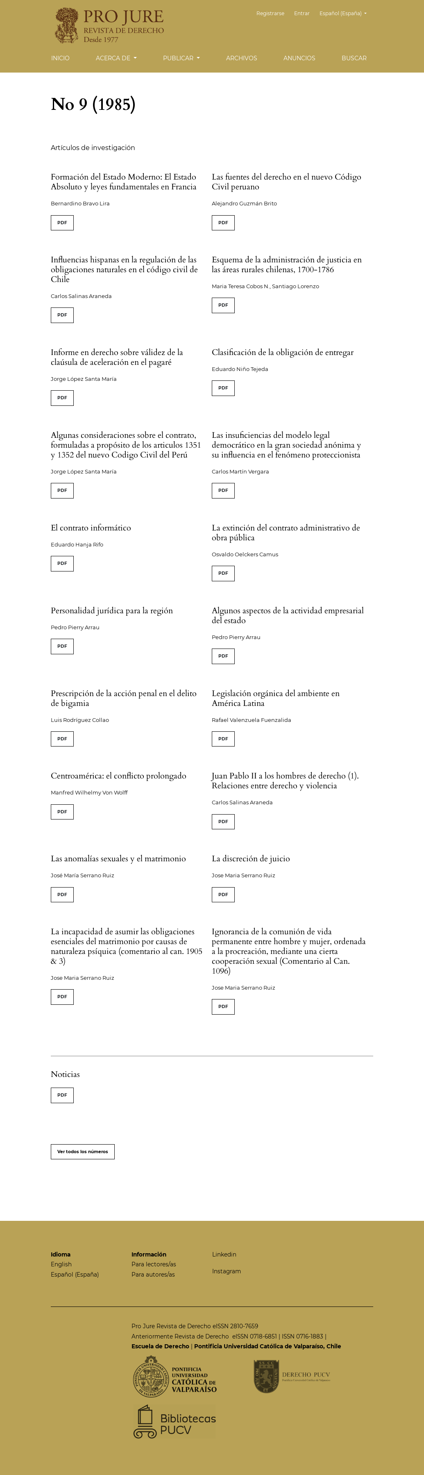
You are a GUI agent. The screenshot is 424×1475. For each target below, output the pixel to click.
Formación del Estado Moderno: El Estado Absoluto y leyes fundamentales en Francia (124, 181)
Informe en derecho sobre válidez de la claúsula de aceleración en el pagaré (117, 357)
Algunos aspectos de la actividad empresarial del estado (288, 615)
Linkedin (224, 1254)
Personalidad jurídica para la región (112, 610)
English (61, 1264)
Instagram (226, 1271)
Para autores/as (153, 1274)
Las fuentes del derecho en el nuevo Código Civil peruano (286, 181)
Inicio (60, 58)
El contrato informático (91, 527)
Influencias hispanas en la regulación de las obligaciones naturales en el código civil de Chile (124, 269)
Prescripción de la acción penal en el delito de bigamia (124, 698)
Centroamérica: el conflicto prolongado (118, 775)
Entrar (305, 13)
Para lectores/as (154, 1264)
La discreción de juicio (251, 858)
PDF (62, 222)
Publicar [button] (179, 58)
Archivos (241, 58)
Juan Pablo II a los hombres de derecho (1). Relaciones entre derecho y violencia (285, 780)
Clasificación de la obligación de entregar (283, 352)
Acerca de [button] (114, 58)
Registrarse (276, 13)
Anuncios (299, 58)
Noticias (65, 1074)
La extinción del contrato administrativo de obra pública (286, 532)
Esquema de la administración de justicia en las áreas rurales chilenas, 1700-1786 (287, 264)
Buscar (354, 58)
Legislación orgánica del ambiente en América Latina (276, 698)
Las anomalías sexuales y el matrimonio (118, 858)
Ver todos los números (82, 1151)
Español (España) (346, 12)
